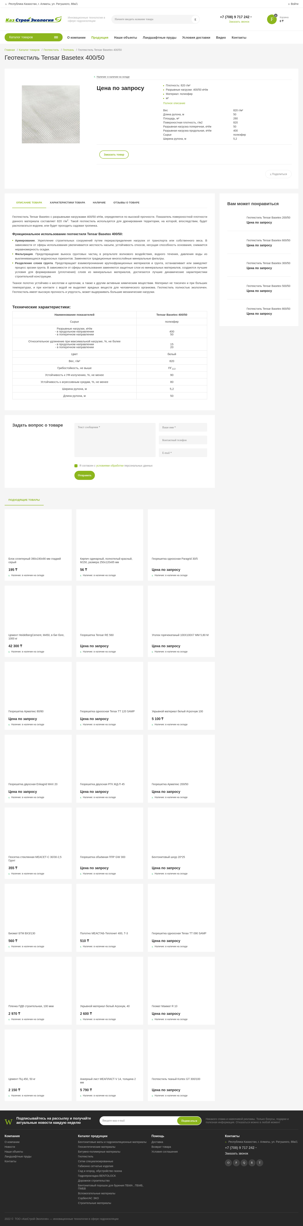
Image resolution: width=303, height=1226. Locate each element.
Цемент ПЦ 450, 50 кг (22, 1079)
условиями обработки (109, 465)
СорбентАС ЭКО (88, 1198)
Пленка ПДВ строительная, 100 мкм (31, 1006)
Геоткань (68, 49)
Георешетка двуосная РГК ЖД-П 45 (102, 784)
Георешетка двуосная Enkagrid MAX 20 (33, 784)
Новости (10, 1146)
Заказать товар (114, 154)
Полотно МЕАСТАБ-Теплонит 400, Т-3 (104, 933)
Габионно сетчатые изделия (95, 1166)
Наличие (99, 202)
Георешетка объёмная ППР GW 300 (102, 857)
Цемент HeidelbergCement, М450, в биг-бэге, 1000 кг (36, 636)
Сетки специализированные (95, 1161)
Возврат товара (161, 1146)
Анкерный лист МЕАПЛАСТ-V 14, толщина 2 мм (108, 1080)
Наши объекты (125, 37)
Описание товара (29, 202)
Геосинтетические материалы (96, 1146)
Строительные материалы (94, 1203)
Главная (10, 49)
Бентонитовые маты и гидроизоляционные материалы (112, 1142)
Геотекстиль (51, 49)
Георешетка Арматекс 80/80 (26, 711)
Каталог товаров (29, 49)
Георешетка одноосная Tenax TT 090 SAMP (179, 933)
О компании (76, 37)
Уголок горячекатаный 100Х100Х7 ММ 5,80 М (180, 635)
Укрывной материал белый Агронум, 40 (105, 1006)
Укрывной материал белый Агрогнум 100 (177, 711)
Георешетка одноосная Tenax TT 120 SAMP (107, 711)
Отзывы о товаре (126, 202)
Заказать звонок (239, 21)
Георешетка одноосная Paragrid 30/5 (175, 558)
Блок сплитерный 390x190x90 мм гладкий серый (35, 560)
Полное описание (174, 103)
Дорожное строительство (94, 1180)
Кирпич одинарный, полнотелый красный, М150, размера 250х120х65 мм (106, 560)
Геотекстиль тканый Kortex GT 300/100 (176, 1079)
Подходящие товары (24, 499)
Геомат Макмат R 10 (164, 1006)
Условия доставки (196, 37)
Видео (221, 37)
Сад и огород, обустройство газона (100, 1170)
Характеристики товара (67, 202)
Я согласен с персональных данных (116, 465)
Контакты (239, 37)
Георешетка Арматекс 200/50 (170, 784)
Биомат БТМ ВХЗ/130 (22, 933)
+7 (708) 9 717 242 (234, 17)
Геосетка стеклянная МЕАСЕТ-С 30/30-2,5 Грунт (35, 858)
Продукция (99, 37)
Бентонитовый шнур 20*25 (168, 857)
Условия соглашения (165, 1151)
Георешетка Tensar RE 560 (97, 635)
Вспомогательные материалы (96, 1193)
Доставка (157, 1142)
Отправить (85, 475)
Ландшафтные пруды (159, 37)
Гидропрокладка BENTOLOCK (97, 1175)
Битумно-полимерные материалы (99, 1151)
